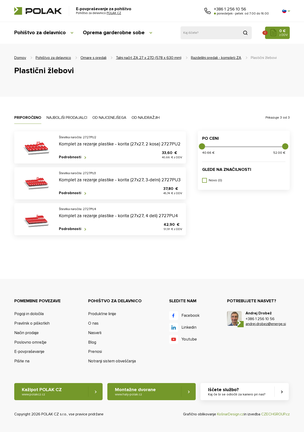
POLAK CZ (38, 11)
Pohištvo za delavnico (40, 32)
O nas (93, 323)
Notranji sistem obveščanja (112, 361)
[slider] (202, 146)
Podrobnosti (70, 157)
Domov (20, 57)
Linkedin (188, 327)
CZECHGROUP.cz (275, 414)
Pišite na (21, 361)
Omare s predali (93, 57)
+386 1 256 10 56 (230, 9)
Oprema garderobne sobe (114, 32)
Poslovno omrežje (30, 342)
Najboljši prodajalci (67, 117)
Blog (92, 342)
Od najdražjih (146, 117)
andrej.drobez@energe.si (266, 324)
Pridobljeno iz (245, 32)
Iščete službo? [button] (236, 392)
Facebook (190, 315)
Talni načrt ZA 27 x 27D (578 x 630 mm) (148, 57)
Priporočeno (27, 117)
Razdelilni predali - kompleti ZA (216, 57)
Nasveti (94, 332)
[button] (286, 11)
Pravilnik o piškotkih (32, 323)
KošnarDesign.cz (230, 414)
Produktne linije (102, 313)
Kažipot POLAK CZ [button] (42, 392)
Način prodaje (26, 332)
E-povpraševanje (29, 351)
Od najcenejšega (109, 117)
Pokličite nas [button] (207, 11)
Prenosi (95, 351)
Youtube (189, 339)
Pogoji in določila (29, 313)
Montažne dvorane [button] (135, 392)
